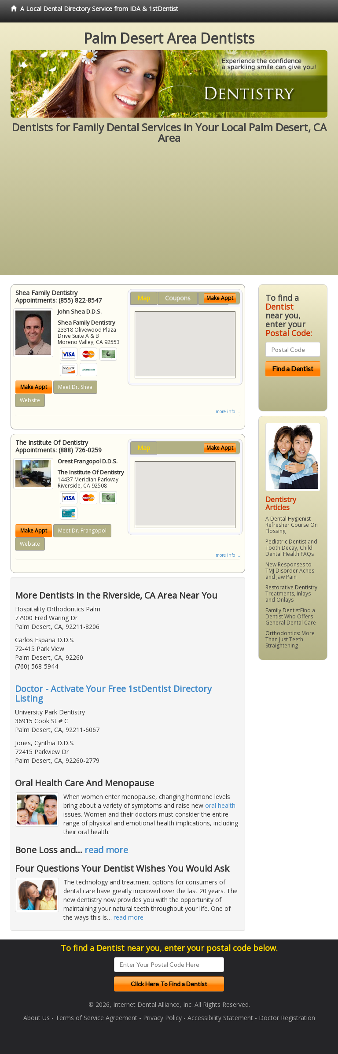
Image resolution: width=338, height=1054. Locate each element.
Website (30, 400)
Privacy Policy (162, 1017)
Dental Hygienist (290, 518)
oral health (220, 805)
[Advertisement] (169, 213)
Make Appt (33, 387)
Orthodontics (282, 633)
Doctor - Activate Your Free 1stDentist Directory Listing (113, 693)
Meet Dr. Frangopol (82, 530)
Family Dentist (282, 610)
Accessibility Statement (220, 1017)
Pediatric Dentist (285, 541)
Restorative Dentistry (291, 587)
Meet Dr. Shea (75, 387)
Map (143, 298)
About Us (36, 1017)
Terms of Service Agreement (96, 1017)
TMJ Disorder (281, 570)
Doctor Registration (287, 1017)
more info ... (228, 411)
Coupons (178, 298)
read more (106, 850)
